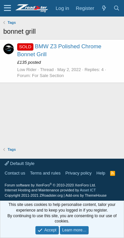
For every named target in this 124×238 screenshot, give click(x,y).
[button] (7, 8)
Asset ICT (88, 190)
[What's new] (104, 8)
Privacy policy (78, 173)
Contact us (15, 173)
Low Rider (27, 69)
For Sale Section (48, 75)
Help (101, 173)
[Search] (116, 8)
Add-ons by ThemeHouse (86, 195)
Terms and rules (45, 173)
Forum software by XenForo (50, 185)
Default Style (19, 163)
